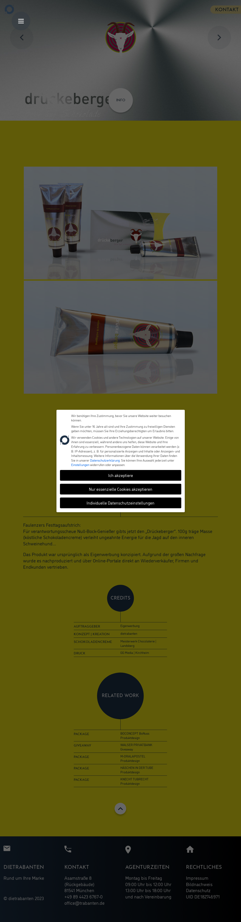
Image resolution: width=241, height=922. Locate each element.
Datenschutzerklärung (105, 459)
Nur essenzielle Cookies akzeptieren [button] (120, 488)
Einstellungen (80, 464)
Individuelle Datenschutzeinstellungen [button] (120, 502)
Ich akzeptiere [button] (120, 474)
